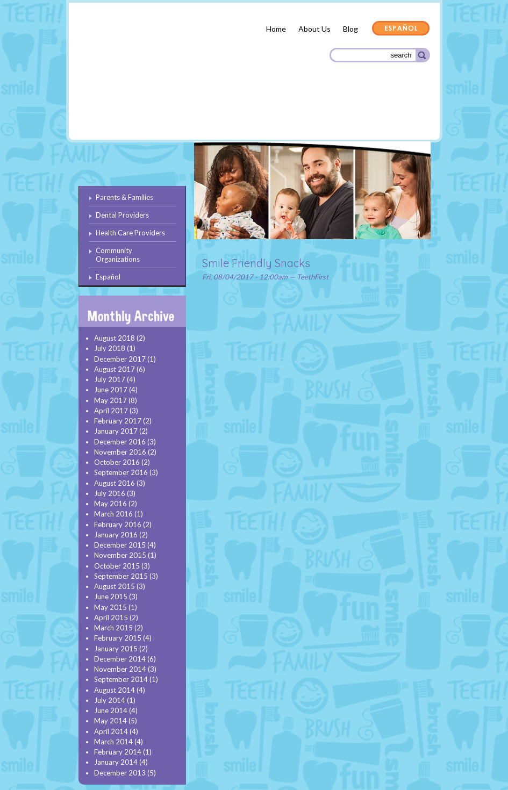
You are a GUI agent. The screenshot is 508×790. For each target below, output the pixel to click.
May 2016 (110, 503)
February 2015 (117, 638)
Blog (350, 28)
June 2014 (110, 710)
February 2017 (117, 420)
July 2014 (109, 700)
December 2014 (120, 659)
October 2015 (117, 566)
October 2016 (117, 462)
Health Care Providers (278, 112)
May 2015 (110, 607)
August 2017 (114, 369)
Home (276, 28)
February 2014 (117, 752)
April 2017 (111, 410)
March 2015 (113, 627)
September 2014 (121, 679)
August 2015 (114, 586)
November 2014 (120, 669)
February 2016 (117, 524)
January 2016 (116, 534)
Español (401, 29)
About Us (314, 28)
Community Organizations (376, 114)
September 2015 (121, 576)
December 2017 (120, 359)
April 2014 (111, 731)
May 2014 (110, 720)
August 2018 (114, 338)
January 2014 (116, 762)
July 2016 (109, 493)
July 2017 (109, 379)
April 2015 (111, 617)
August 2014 (114, 690)
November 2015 (120, 555)
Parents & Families (117, 114)
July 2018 (109, 348)
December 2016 (120, 441)
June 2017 (110, 389)
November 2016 (120, 452)
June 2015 (110, 596)
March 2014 (113, 741)
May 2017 (110, 400)
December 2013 (120, 773)
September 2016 (121, 472)
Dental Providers (194, 112)
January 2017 (116, 431)
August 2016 (114, 483)
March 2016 (113, 513)
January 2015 (116, 648)
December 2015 (120, 545)
